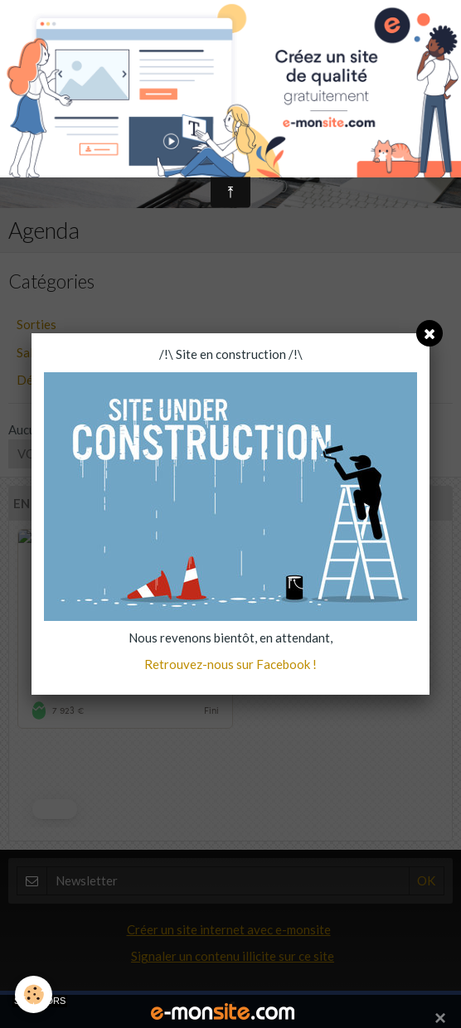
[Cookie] (33, 994)
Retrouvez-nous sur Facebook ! (230, 664)
